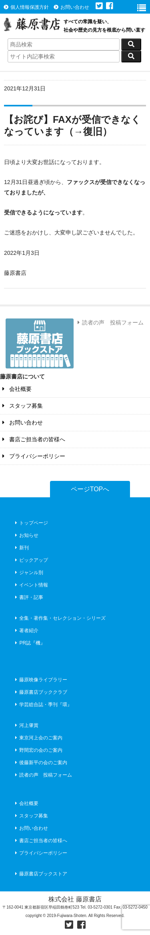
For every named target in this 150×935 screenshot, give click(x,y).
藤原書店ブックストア (40, 874)
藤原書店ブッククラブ (40, 692)
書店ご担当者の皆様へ (32, 439)
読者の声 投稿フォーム (109, 322)
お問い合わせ (71, 7)
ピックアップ (30, 560)
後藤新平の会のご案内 (40, 762)
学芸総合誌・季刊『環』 (42, 704)
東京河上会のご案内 (37, 738)
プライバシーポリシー (32, 456)
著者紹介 (25, 630)
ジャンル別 (28, 572)
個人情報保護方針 (26, 7)
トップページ (30, 523)
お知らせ (25, 535)
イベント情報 (30, 585)
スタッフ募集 (21, 405)
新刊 (21, 548)
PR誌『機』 (29, 643)
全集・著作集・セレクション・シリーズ (59, 618)
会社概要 (16, 389)
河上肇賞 (25, 725)
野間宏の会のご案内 (37, 750)
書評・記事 (28, 597)
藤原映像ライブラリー (40, 680)
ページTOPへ (90, 489)
